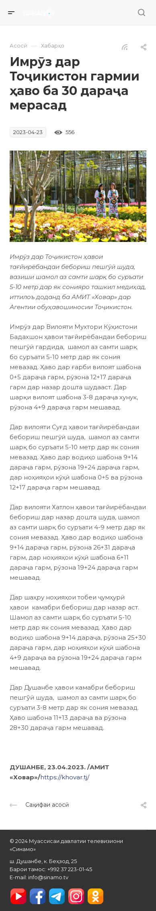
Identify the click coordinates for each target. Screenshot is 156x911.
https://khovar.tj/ (64, 777)
